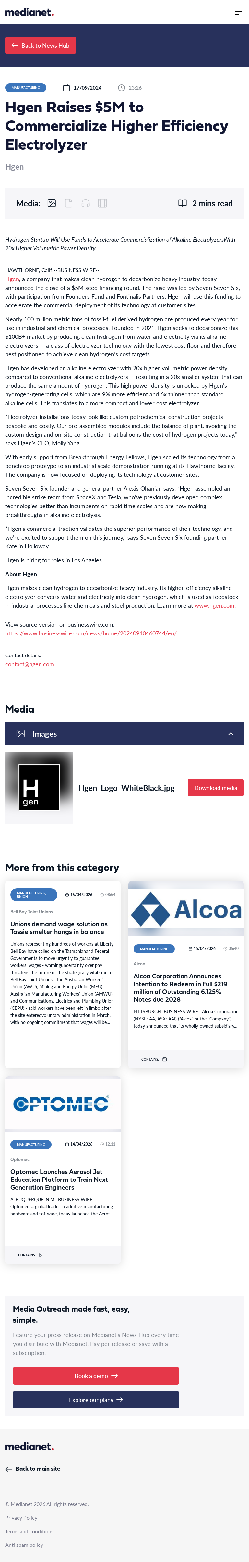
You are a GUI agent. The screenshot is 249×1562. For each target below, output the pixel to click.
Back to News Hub (40, 45)
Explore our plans (96, 1400)
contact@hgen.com (29, 664)
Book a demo (96, 1376)
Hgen (12, 279)
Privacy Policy (21, 1517)
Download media (215, 787)
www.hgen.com (214, 605)
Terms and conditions (29, 1531)
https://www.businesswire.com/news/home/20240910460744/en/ (91, 633)
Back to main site (32, 1469)
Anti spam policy (24, 1544)
